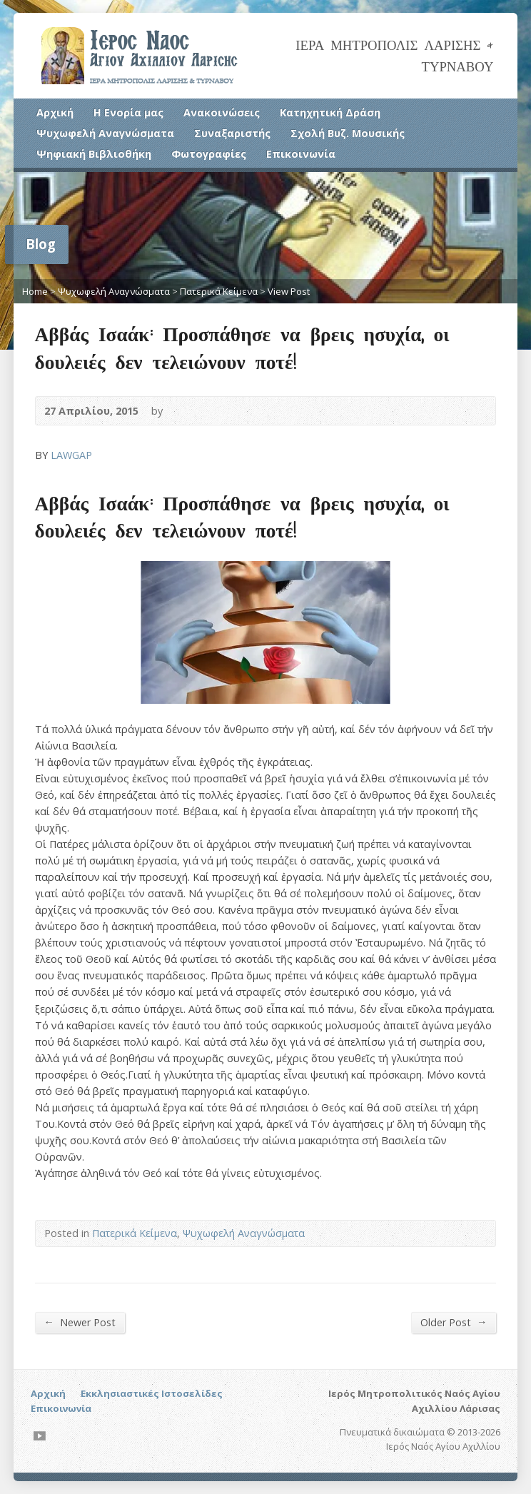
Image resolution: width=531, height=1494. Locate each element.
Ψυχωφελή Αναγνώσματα (105, 133)
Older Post (453, 1322)
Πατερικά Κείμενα (219, 291)
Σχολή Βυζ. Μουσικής (347, 133)
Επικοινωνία (300, 154)
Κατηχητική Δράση (330, 112)
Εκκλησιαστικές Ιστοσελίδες (152, 1393)
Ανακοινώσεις (221, 112)
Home (35, 291)
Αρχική (55, 112)
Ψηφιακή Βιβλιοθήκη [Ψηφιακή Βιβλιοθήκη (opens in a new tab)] (93, 154)
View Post (289, 291)
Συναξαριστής (232, 133)
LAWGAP (71, 455)
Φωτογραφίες (208, 154)
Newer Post (80, 1322)
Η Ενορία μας (128, 112)
